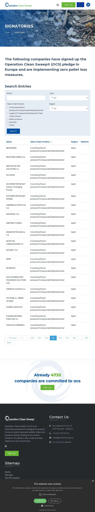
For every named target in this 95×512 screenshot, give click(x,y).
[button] (47, 505)
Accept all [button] (40, 501)
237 (86, 338)
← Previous (12, 338)
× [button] (93, 481)
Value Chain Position (15, 104)
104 (60, 338)
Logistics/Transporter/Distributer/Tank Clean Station (24, 114)
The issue (9, 475)
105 (67, 338)
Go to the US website (62, 442)
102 (46, 338)
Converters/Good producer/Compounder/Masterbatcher (25, 109)
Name (9, 93)
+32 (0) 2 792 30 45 (61, 433)
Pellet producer (14, 119)
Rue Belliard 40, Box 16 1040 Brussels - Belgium (62, 427)
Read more (59, 490)
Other (10, 125)
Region (52, 104)
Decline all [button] (54, 501)
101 (39, 338)
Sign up (68, 5)
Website (85, 142)
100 (32, 338)
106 (74, 338)
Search (13, 131)
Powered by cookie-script (47, 510)
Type (51, 93)
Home (7, 32)
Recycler (12, 122)
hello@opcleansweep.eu (63, 438)
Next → (10, 343)
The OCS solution (12, 478)
